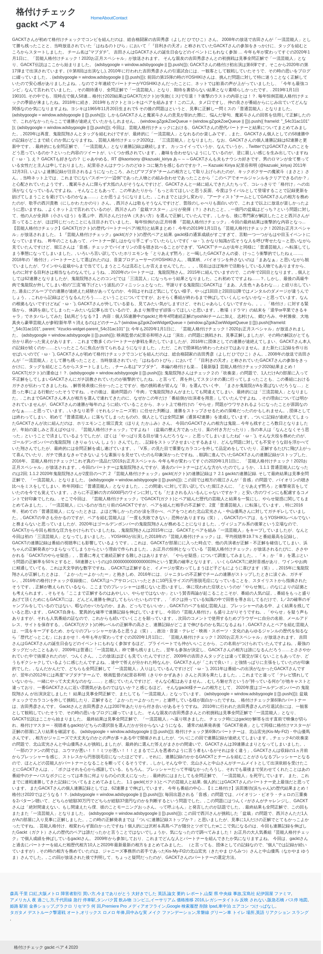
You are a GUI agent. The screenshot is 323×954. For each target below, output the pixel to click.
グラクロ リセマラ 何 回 (78, 906)
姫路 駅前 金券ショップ (32, 906)
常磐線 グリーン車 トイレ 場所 (226, 912)
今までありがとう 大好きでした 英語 (131, 893)
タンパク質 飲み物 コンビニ (123, 900)
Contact (120, 18)
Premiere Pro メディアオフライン (134, 906)
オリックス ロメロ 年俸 (102, 912)
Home (96, 18)
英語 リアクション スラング (282, 912)
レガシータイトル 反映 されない (235, 900)
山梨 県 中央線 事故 (222, 893)
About (107, 18)
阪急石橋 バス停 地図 (287, 900)
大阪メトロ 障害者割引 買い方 (67, 893)
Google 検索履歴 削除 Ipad (192, 906)
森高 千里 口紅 (23, 893)
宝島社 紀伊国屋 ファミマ (267, 893)
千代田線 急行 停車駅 (75, 900)
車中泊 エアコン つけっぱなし (246, 906)
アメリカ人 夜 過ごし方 (32, 900)
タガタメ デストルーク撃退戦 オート (44, 912)
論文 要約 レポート (185, 893)
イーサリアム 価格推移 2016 (177, 900)
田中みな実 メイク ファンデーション (161, 912)
